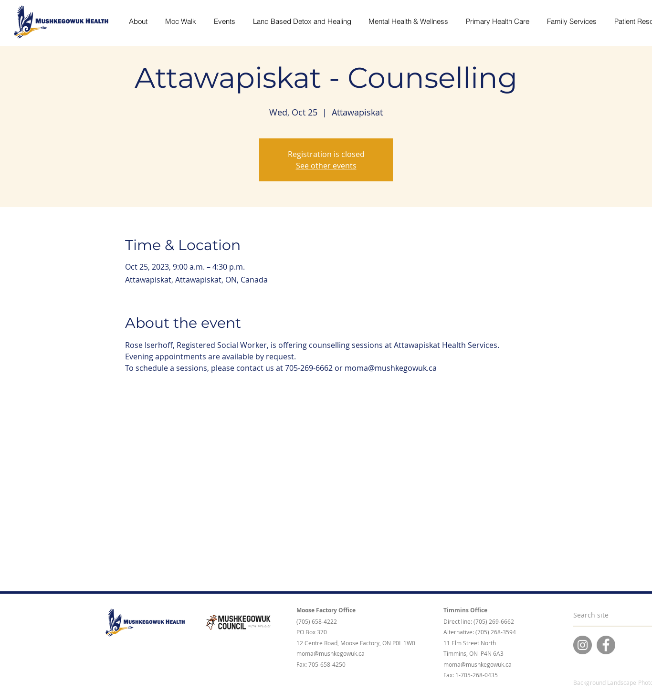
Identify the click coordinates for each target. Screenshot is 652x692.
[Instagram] (582, 645)
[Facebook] (606, 645)
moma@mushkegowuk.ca (330, 653)
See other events (326, 165)
